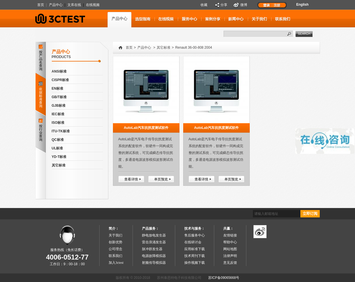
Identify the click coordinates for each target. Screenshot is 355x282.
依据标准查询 (40, 93)
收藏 (204, 5)
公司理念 (115, 249)
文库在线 (74, 5)
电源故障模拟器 (154, 256)
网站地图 (230, 249)
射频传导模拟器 (154, 263)
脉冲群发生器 (152, 249)
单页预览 (161, 179)
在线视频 (93, 5)
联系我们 (115, 256)
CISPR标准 (60, 80)
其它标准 (58, 165)
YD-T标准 (59, 157)
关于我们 (115, 235)
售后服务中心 (194, 235)
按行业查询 (41, 130)
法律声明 (230, 256)
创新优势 (115, 242)
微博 (243, 5)
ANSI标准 (59, 71)
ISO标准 (58, 123)
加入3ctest (116, 263)
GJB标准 (59, 106)
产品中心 (56, 5)
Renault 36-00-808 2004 (193, 48)
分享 (223, 5)
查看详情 (131, 179)
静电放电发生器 (154, 235)
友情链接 (230, 235)
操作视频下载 (194, 263)
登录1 (266, 5)
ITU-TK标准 (61, 131)
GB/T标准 (59, 97)
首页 (40, 5)
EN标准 (57, 88)
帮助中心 (230, 242)
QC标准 (58, 140)
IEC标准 (58, 114)
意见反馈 (230, 263)
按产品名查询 (41, 58)
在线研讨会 (192, 242)
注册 (277, 5)
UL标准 (57, 148)
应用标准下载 (194, 249)
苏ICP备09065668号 (223, 278)
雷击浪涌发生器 (154, 242)
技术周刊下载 (194, 256)
